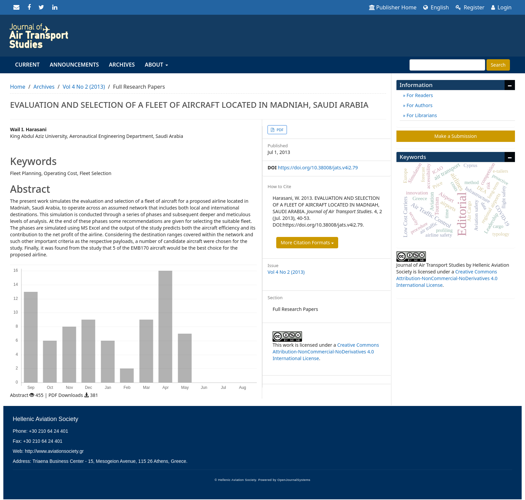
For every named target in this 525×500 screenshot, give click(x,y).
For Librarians (421, 115)
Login (501, 7)
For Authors (419, 105)
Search (498, 65)
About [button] (156, 64)
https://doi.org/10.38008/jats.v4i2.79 (318, 167)
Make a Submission (455, 136)
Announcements (74, 64)
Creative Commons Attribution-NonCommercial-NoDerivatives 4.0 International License (326, 351)
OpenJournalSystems (294, 480)
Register (470, 7)
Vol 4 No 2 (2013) (84, 86)
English (436, 7)
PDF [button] (279, 129)
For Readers (419, 95)
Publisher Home (393, 7)
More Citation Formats (307, 242)
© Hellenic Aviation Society (235, 480)
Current (27, 64)
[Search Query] (447, 65)
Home (17, 86)
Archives (122, 64)
